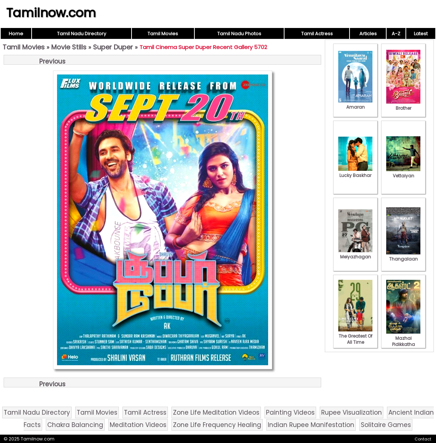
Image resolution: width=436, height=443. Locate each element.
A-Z (396, 33)
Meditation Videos (138, 424)
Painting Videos (290, 412)
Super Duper (113, 47)
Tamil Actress (317, 33)
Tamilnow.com (51, 12)
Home (16, 33)
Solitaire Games (386, 424)
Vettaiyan (403, 172)
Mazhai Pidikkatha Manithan (403, 341)
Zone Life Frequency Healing (217, 424)
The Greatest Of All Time (355, 336)
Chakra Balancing (75, 424)
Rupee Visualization (351, 412)
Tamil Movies (163, 33)
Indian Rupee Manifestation (311, 424)
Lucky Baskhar (355, 172)
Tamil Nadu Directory (81, 33)
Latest (421, 33)
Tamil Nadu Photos (239, 33)
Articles (368, 33)
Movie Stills (68, 47)
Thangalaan (403, 256)
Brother (403, 105)
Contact (423, 439)
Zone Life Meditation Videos (216, 412)
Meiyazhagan (355, 253)
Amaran (355, 104)
